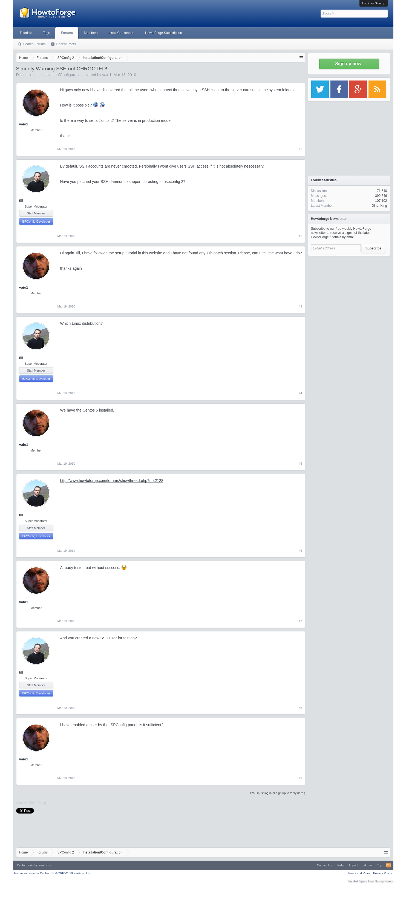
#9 (300, 778)
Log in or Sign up (373, 3)
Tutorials (26, 33)
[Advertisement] (349, 293)
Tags (46, 33)
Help (340, 865)
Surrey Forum (384, 881)
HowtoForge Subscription (163, 33)
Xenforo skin (25, 865)
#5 (300, 463)
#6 (300, 550)
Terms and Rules (359, 873)
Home (368, 865)
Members (90, 33)
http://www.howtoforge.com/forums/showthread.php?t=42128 (111, 480)
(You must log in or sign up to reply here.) (277, 793)
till (21, 201)
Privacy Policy (382, 873)
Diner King (379, 206)
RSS (388, 865)
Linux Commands (121, 33)
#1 (300, 149)
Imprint (353, 865)
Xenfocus (44, 865)
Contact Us (324, 865)
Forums (67, 33)
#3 (300, 306)
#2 (300, 236)
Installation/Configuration (62, 75)
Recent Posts (66, 44)
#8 (300, 707)
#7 (300, 621)
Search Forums (34, 44)
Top (379, 865)
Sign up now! (348, 63)
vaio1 (106, 75)
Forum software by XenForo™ (52, 873)
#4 (300, 393)
